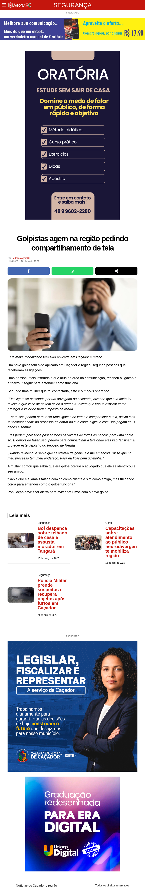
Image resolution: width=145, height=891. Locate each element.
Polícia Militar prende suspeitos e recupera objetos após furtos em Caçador (52, 594)
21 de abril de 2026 (47, 615)
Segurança (72, 5)
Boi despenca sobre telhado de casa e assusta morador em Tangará (52, 540)
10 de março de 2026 (48, 558)
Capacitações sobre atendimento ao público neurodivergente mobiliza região (121, 542)
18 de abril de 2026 (115, 563)
